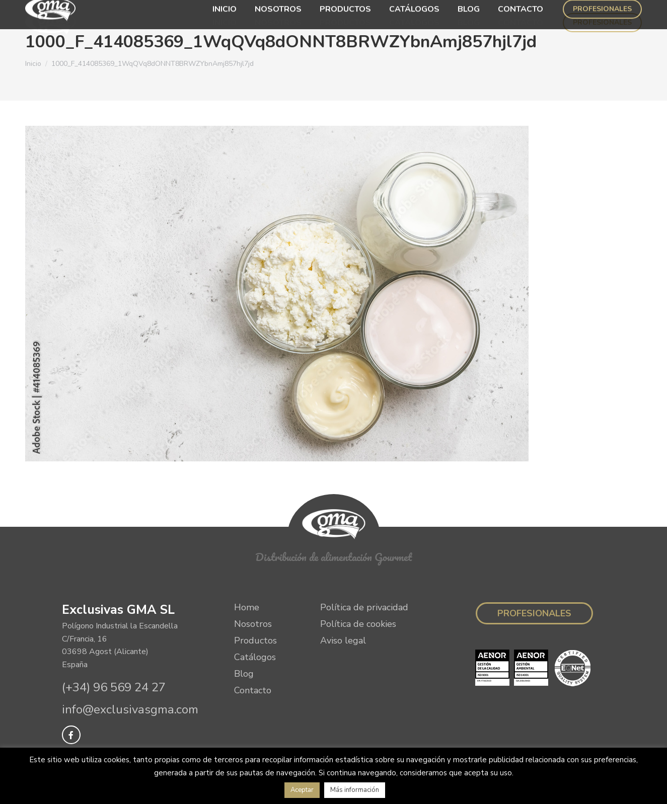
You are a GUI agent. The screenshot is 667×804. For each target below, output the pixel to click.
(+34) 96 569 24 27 (114, 687)
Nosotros (253, 624)
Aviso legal (343, 640)
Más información (354, 789)
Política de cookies (358, 624)
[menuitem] (224, 22)
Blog (244, 674)
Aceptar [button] (302, 789)
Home (246, 607)
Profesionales (534, 613)
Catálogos (255, 657)
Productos (255, 640)
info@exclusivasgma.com (130, 709)
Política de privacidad (364, 607)
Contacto (252, 690)
